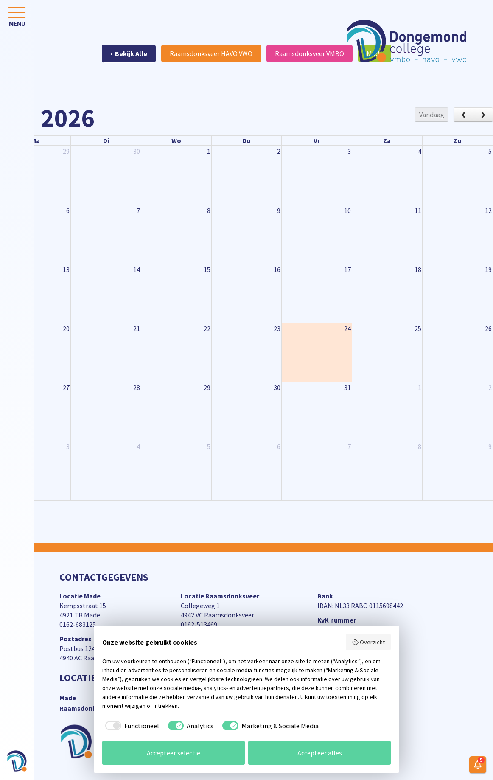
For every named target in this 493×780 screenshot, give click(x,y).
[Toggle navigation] (16, 19)
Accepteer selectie (173, 753)
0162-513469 (199, 624)
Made (67, 697)
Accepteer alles (319, 753)
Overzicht (368, 642)
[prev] (463, 114)
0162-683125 (77, 624)
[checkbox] (130, 726)
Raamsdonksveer (86, 708)
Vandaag (431, 114)
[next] (483, 114)
